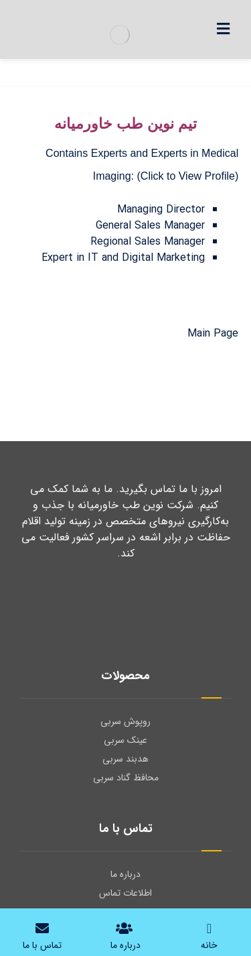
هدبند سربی (125, 759)
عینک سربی (125, 740)
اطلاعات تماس (125, 893)
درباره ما (125, 874)
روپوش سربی (125, 721)
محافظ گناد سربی (126, 777)
